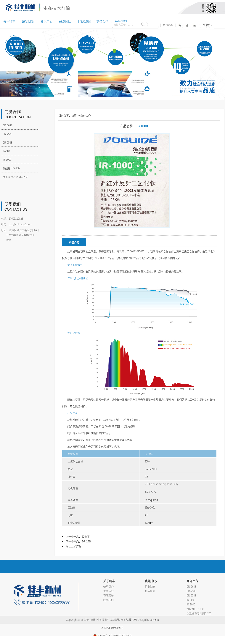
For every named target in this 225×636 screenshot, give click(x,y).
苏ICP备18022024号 (112, 627)
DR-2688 (6, 125)
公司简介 (108, 586)
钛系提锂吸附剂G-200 (14, 177)
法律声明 (131, 619)
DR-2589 (6, 134)
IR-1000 (6, 159)
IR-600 (5, 151)
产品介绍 (74, 242)
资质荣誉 (108, 595)
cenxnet (154, 619)
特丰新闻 (150, 591)
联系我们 (108, 600)
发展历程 (108, 591)
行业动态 (150, 586)
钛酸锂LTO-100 (10, 168)
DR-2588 (6, 142)
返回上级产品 (73, 546)
